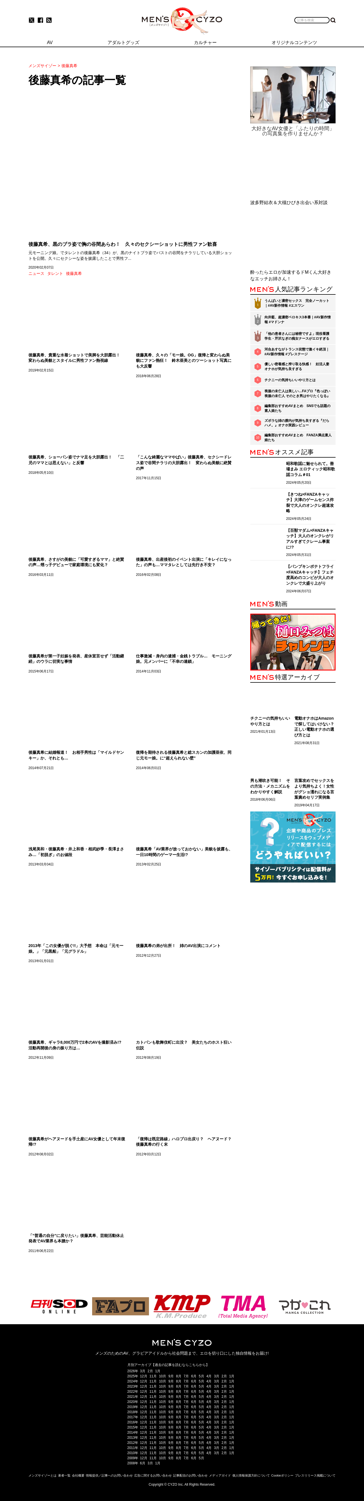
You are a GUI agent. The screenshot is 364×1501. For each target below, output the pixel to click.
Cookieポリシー (282, 1475)
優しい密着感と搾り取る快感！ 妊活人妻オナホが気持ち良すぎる (296, 366)
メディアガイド (220, 1475)
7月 (186, 1376)
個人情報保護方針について (251, 1475)
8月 (178, 1376)
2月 (150, 1371)
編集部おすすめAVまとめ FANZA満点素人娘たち (298, 437)
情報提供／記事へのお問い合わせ (109, 1475)
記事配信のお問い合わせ (190, 1475)
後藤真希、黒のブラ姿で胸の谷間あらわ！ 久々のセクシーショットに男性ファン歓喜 (122, 244)
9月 (171, 1376)
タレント (55, 273)
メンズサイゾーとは (42, 1475)
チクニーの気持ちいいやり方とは (290, 380)
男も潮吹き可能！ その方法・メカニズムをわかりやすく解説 (270, 786)
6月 (194, 1376)
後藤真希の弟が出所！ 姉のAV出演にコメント (178, 945)
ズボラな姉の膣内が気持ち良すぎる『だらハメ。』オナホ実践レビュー (296, 423)
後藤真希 (74, 273)
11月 (153, 1376)
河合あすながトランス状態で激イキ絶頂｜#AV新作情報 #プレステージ (296, 351)
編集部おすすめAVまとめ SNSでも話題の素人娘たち (297, 408)
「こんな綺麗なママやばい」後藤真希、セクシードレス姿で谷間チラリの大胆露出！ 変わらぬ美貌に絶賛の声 (183, 462)
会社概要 (78, 1475)
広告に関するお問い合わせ (153, 1475)
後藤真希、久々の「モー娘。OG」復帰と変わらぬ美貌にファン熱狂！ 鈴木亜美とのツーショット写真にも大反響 (183, 360)
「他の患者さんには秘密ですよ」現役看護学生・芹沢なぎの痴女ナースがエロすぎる (296, 336)
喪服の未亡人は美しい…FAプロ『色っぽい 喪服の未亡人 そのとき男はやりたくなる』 (297, 393)
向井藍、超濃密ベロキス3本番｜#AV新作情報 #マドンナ (297, 319)
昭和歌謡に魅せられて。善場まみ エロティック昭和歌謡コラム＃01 (310, 469)
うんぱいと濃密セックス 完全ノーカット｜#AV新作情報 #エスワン (296, 303)
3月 (142, 1371)
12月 (143, 1376)
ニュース (36, 273)
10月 (162, 1376)
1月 (158, 1371)
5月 (201, 1376)
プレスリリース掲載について (315, 1475)
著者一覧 (64, 1475)
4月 (209, 1376)
